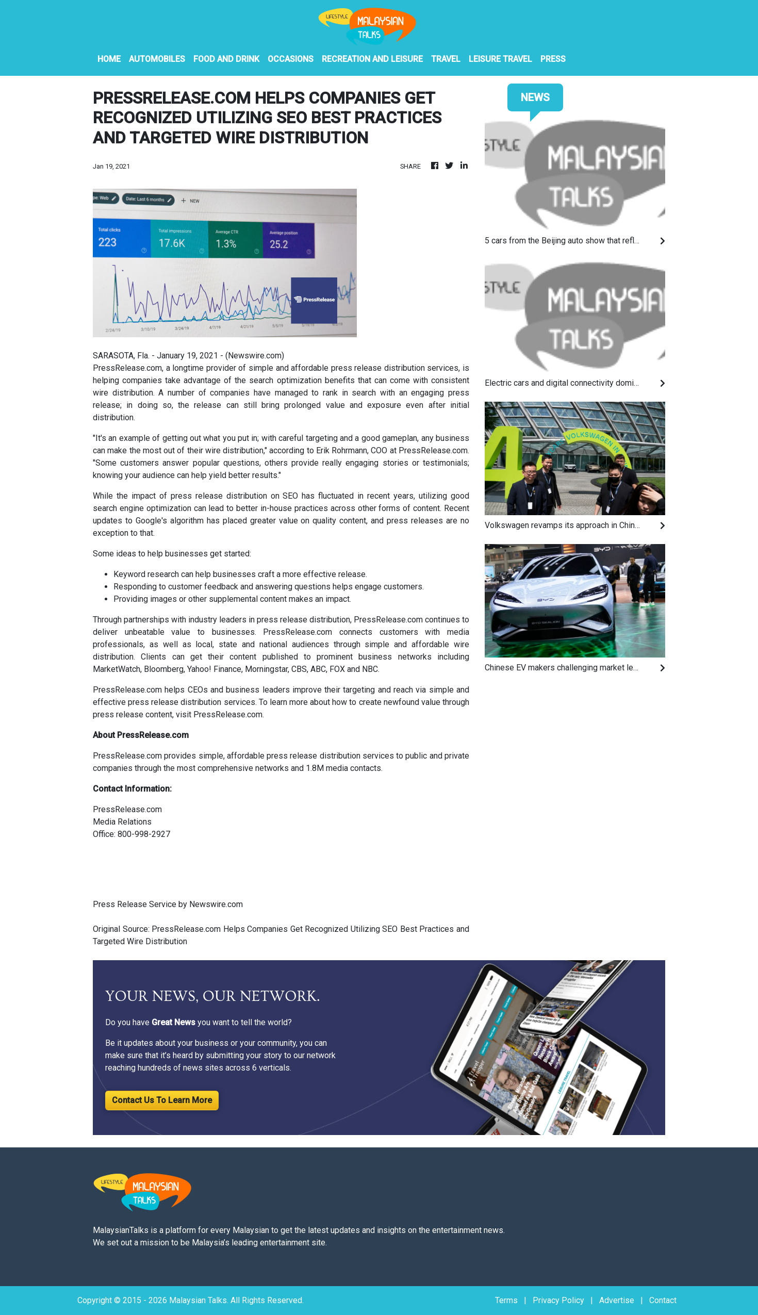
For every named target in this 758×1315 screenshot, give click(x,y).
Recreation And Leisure (372, 59)
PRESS (553, 59)
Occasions (291, 59)
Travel (445, 59)
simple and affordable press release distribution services (354, 368)
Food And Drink (226, 59)
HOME (109, 59)
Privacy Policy (558, 1300)
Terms (506, 1300)
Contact (663, 1300)
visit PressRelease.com (219, 714)
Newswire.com (255, 355)
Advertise (616, 1300)
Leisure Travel (500, 59)
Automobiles (157, 59)
